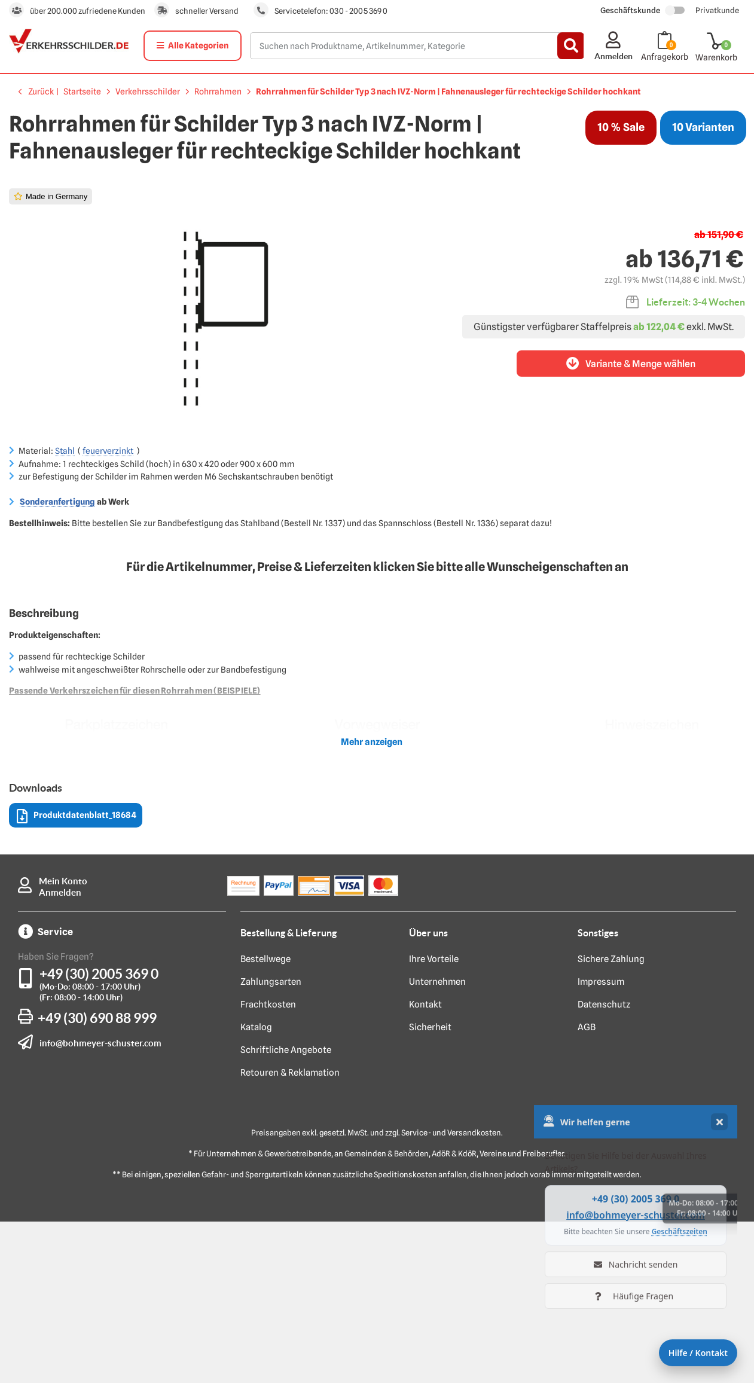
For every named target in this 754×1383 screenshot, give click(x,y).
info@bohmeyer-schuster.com (100, 1204)
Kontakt (425, 1166)
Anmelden (60, 1054)
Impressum (601, 1143)
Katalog (256, 1188)
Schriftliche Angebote (285, 1211)
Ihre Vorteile (434, 1120)
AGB (587, 1188)
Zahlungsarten (270, 1143)
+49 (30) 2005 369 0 (98, 1135)
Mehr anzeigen (371, 903)
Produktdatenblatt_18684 (76, 977)
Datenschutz (604, 1166)
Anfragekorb (664, 57)
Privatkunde (717, 10)
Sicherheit (430, 1188)
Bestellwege (265, 1120)
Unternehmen (437, 1143)
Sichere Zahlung (611, 1120)
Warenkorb (716, 57)
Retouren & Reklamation (290, 1234)
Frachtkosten (268, 1166)
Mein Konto (63, 1042)
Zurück (41, 91)
